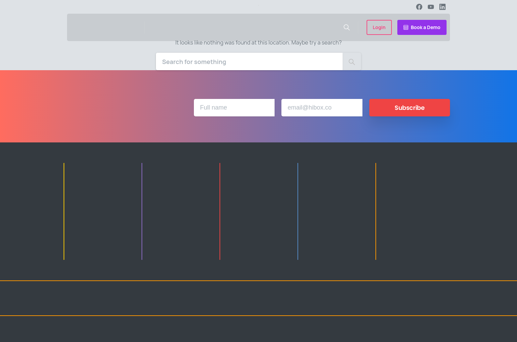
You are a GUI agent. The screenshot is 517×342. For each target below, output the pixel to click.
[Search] (249, 61)
